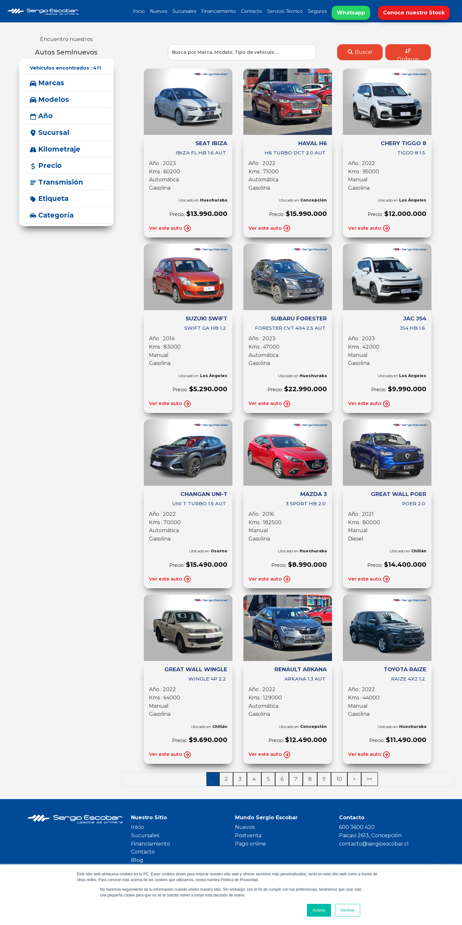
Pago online (250, 844)
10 (339, 779)
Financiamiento (218, 11)
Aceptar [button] (319, 910)
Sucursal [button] (49, 132)
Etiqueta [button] (49, 198)
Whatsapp (351, 13)
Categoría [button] (52, 215)
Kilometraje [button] (55, 149)
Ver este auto (170, 228)
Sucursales (184, 11)
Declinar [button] (347, 910)
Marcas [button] (47, 83)
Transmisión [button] (56, 182)
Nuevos (158, 11)
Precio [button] (46, 165)
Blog (137, 860)
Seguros (317, 11)
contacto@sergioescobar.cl (374, 844)
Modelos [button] (49, 99)
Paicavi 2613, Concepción (370, 835)
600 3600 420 (357, 827)
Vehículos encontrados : (65, 68)
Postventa (248, 835)
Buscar (360, 52)
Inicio (139, 11)
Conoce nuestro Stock (414, 13)
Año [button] (41, 116)
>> (369, 779)
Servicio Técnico (285, 11)
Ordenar (408, 54)
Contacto (251, 11)
